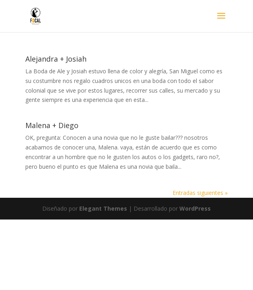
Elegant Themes (103, 208)
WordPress (195, 208)
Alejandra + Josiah (55, 59)
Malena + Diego (51, 125)
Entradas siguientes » (200, 193)
